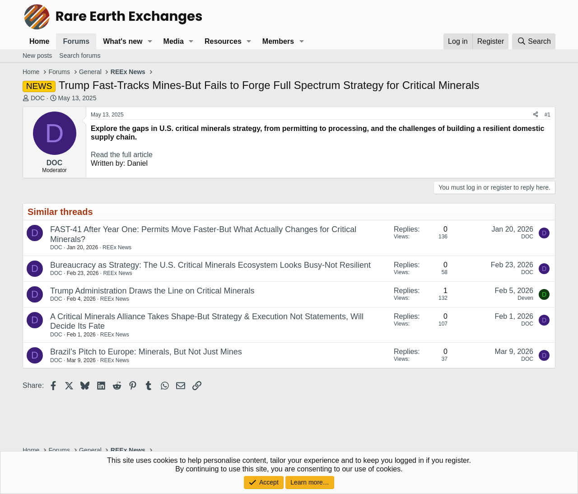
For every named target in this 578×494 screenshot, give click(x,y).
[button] (149, 41)
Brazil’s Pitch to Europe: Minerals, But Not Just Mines (146, 351)
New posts (37, 55)
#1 (547, 115)
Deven (525, 298)
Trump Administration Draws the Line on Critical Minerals (152, 290)
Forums (76, 41)
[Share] (535, 114)
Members (278, 41)
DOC (38, 98)
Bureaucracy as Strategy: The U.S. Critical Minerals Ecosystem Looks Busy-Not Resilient (210, 265)
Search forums (79, 55)
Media (173, 41)
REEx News (117, 247)
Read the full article (122, 154)
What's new (122, 41)
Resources (223, 41)
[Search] (533, 41)
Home (39, 41)
